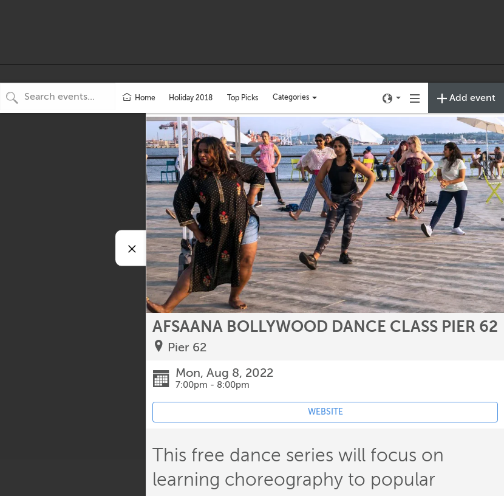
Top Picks (242, 98)
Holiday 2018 (191, 98)
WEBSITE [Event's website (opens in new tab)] (325, 411)
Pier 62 (187, 347)
